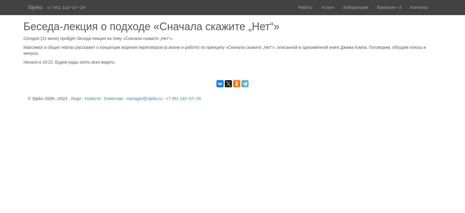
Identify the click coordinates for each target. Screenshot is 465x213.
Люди (76, 98)
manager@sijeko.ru (144, 98)
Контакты (419, 7)
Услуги (327, 7)
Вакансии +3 (389, 7)
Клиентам (113, 98)
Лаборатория (355, 7)
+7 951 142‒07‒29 (183, 98)
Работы (305, 7)
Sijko (35, 7)
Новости (93, 98)
